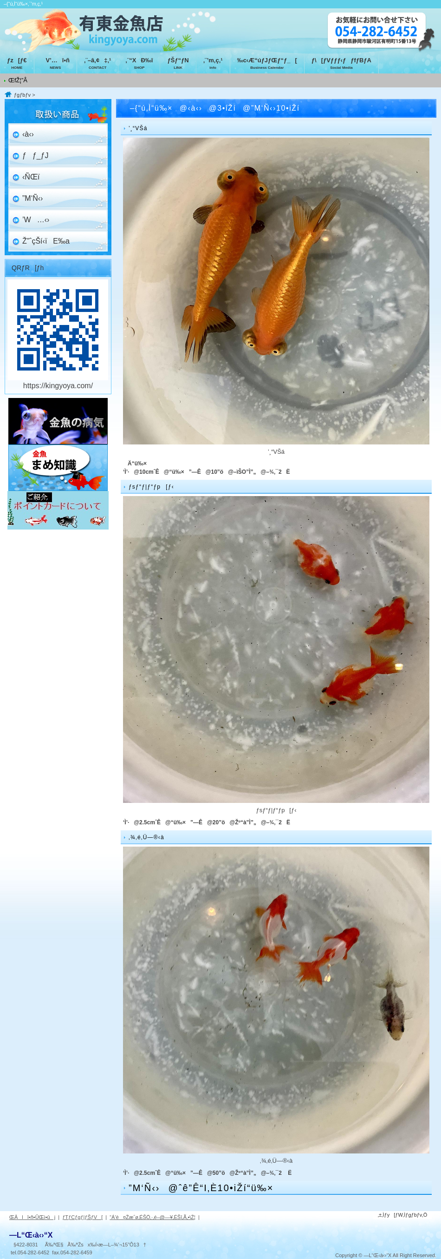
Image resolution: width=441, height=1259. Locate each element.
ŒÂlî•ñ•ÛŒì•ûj (32, 1217)
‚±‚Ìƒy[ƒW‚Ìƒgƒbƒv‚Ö (403, 1215)
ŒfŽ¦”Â (17, 80)
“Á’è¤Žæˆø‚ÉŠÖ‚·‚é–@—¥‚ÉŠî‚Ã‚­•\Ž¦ (152, 1217)
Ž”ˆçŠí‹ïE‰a (46, 241)
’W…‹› (35, 220)
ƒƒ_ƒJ (35, 155)
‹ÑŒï (30, 177)
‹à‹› (28, 134)
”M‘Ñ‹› (32, 198)
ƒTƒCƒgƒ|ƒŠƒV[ (82, 1217)
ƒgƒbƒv (22, 95)
